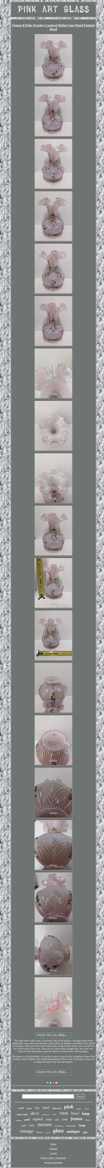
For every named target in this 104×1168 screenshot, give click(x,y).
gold (27, 1119)
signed (38, 1119)
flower (88, 1120)
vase (63, 1113)
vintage (26, 1131)
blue (37, 1107)
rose (65, 1119)
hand (45, 1107)
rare (32, 1125)
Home (53, 1144)
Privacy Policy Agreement (53, 1158)
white (49, 1119)
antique (73, 1131)
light (85, 1132)
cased (21, 1108)
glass (58, 1131)
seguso (78, 1109)
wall (23, 1125)
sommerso (45, 1115)
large (82, 1125)
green (48, 1132)
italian (29, 1108)
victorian (19, 1120)
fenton (76, 1118)
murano (45, 1124)
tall (57, 1119)
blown (40, 1132)
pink (68, 1106)
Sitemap (53, 1148)
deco (35, 1113)
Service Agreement (53, 1162)
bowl (75, 1113)
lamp (86, 1114)
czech (54, 1115)
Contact (53, 1153)
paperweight (22, 1114)
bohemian (71, 1126)
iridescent (56, 1108)
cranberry (59, 1126)
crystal (86, 1109)
